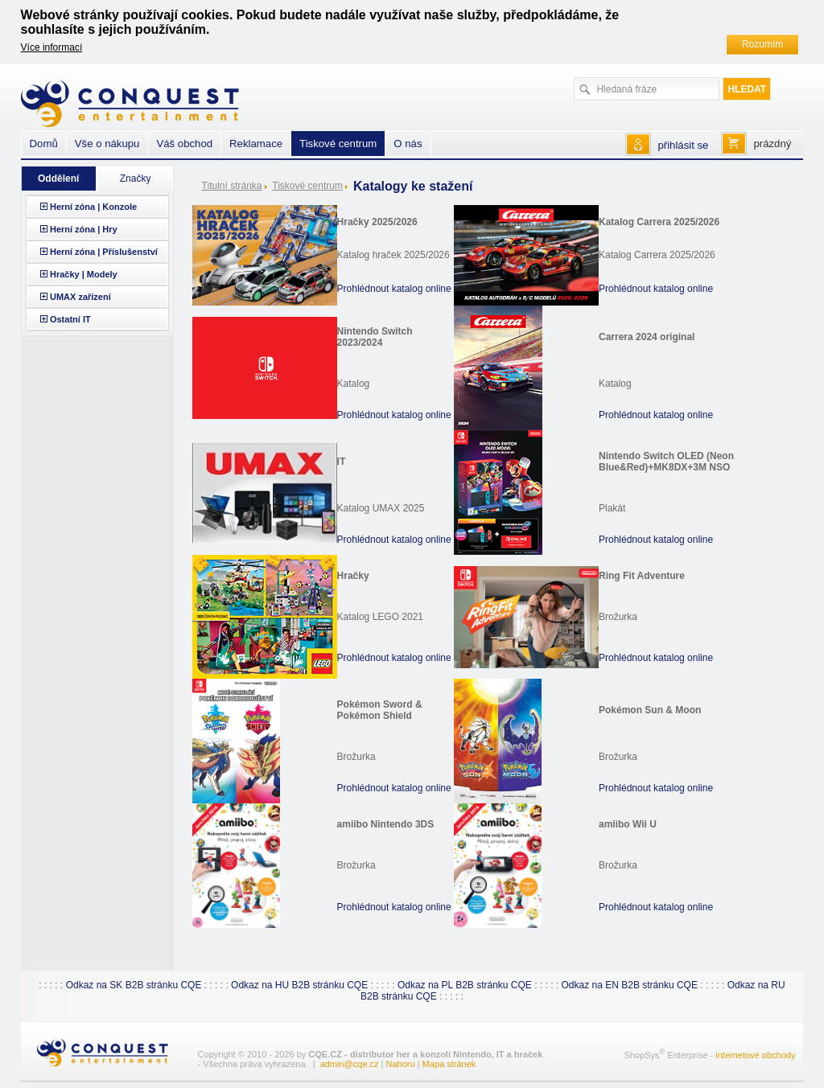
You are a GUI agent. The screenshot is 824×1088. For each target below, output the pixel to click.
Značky (135, 178)
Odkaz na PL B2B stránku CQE (465, 985)
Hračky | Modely (83, 274)
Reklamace (255, 144)
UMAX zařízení (80, 297)
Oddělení (58, 178)
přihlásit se (682, 145)
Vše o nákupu (107, 144)
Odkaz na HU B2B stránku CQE (299, 985)
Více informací (52, 47)
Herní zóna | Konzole (93, 206)
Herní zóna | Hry (83, 229)
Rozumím (762, 44)
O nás (407, 144)
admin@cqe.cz (349, 1064)
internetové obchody (755, 1055)
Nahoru (400, 1064)
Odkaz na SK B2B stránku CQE (134, 985)
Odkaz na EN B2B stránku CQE (630, 985)
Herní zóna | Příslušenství (104, 252)
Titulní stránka (232, 185)
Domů (44, 144)
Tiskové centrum (307, 185)
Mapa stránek (449, 1064)
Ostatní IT (70, 319)
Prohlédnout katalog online (394, 288)
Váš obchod (184, 144)
